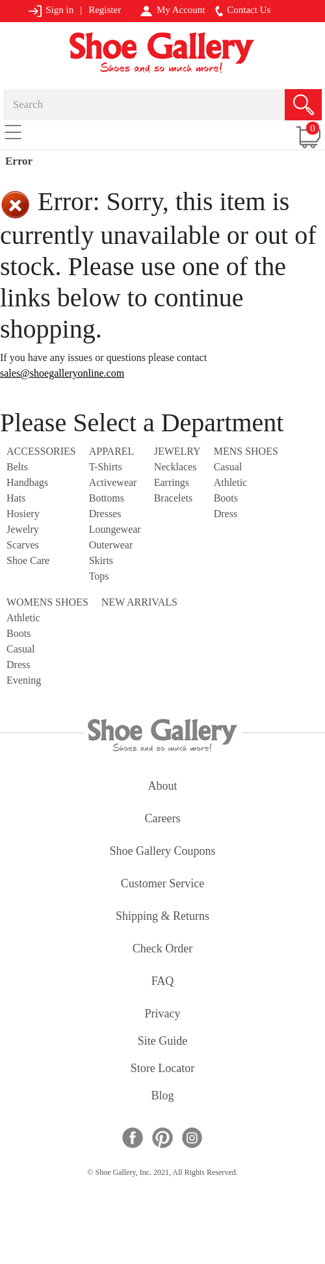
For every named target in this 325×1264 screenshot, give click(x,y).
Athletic (231, 482)
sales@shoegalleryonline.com (62, 373)
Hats (15, 498)
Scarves (22, 544)
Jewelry (22, 529)
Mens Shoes (246, 451)
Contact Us (243, 10)
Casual (228, 466)
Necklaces (175, 466)
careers (163, 819)
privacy (163, 1014)
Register (104, 10)
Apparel (112, 451)
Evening (23, 680)
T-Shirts (105, 466)
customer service (162, 884)
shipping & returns (162, 916)
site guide (163, 1041)
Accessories (41, 451)
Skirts (101, 560)
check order (162, 949)
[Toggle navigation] (13, 131)
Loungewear (115, 529)
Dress (225, 513)
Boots (226, 498)
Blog (162, 1096)
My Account (172, 10)
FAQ (162, 982)
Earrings (171, 482)
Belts (17, 466)
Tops (99, 576)
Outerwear (111, 544)
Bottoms (106, 498)
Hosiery (23, 513)
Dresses (105, 513)
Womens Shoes (47, 602)
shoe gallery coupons (163, 851)
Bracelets (173, 498)
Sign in (51, 11)
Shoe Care (27, 560)
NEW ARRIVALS (139, 602)
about (162, 786)
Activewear (113, 482)
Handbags (27, 482)
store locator (162, 1069)
